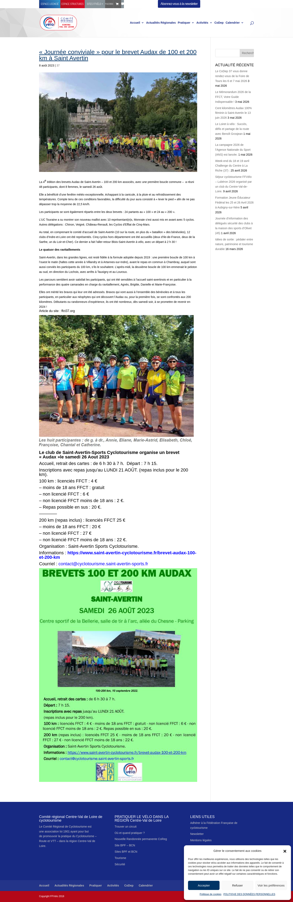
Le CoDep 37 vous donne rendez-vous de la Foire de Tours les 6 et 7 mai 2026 (232, 76)
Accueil (135, 22)
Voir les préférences (271, 885)
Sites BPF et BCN (126, 851)
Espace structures (72, 4)
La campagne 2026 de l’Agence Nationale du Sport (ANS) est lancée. (233, 149)
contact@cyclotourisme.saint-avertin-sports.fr (103, 563)
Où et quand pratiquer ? (130, 832)
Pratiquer (184, 22)
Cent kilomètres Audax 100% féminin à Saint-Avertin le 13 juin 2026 (233, 113)
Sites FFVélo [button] (94, 4)
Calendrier (233, 22)
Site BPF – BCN (125, 845)
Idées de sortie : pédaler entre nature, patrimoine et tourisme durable (234, 244)
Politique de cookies (210, 894)
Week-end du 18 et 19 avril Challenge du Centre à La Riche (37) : (232, 165)
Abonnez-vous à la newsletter (179, 4)
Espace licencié (50, 4)
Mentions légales (201, 840)
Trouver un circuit (126, 826)
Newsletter (197, 834)
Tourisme (120, 858)
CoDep (219, 22)
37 (58, 65)
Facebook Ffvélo (109, 4)
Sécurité (120, 864)
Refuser (237, 885)
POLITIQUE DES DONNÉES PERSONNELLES (249, 894)
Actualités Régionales (161, 22)
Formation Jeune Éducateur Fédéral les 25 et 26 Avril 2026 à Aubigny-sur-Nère (234, 202)
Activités (202, 22)
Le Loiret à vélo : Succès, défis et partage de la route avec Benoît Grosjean (232, 128)
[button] (285, 851)
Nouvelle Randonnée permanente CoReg (141, 839)
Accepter (204, 885)
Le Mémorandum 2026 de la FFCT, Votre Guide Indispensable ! (233, 96)
